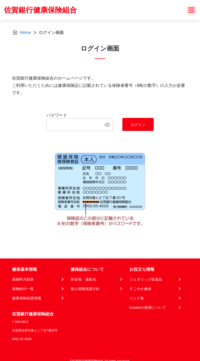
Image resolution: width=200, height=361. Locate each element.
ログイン (138, 125)
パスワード (56, 115)
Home (25, 32)
